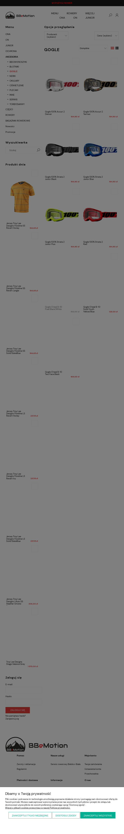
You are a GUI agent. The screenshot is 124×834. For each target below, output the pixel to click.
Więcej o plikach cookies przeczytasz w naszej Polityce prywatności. (37, 808)
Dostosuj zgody (66, 815)
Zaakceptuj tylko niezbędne (30, 815)
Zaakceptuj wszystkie (98, 815)
